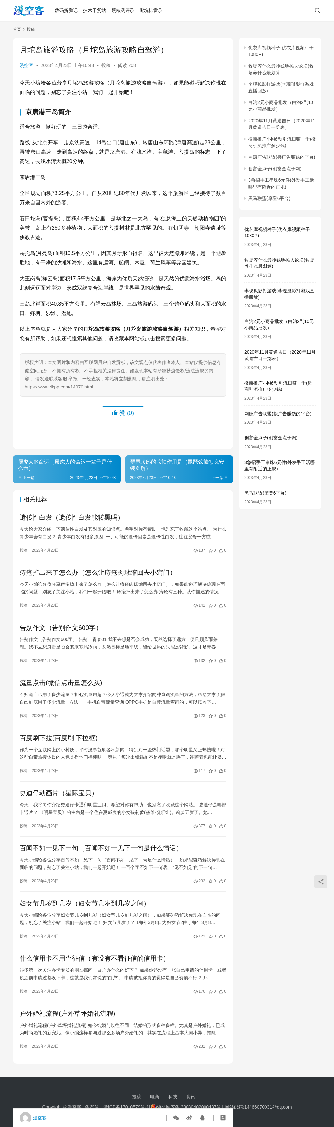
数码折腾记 (66, 10)
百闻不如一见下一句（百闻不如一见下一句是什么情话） (101, 848)
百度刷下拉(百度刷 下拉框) (59, 737)
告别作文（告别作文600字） (61, 627)
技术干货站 (94, 10)
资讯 (190, 1096)
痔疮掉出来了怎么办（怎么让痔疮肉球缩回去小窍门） (98, 572)
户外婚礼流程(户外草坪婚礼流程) (67, 1013)
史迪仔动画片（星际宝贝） (59, 793)
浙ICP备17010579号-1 (126, 1107)
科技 (172, 1096)
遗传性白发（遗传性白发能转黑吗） (72, 517)
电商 (154, 1096)
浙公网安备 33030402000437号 (185, 1107)
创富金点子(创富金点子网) (274, 168)
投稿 (106, 65)
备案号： (94, 1107)
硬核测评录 (123, 10)
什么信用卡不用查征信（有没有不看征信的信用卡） (95, 958)
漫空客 (26, 65)
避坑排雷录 (151, 10)
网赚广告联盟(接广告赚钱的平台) (281, 157)
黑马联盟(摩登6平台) (269, 198)
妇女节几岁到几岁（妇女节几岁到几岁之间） (85, 903)
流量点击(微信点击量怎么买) (61, 682)
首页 (17, 29)
